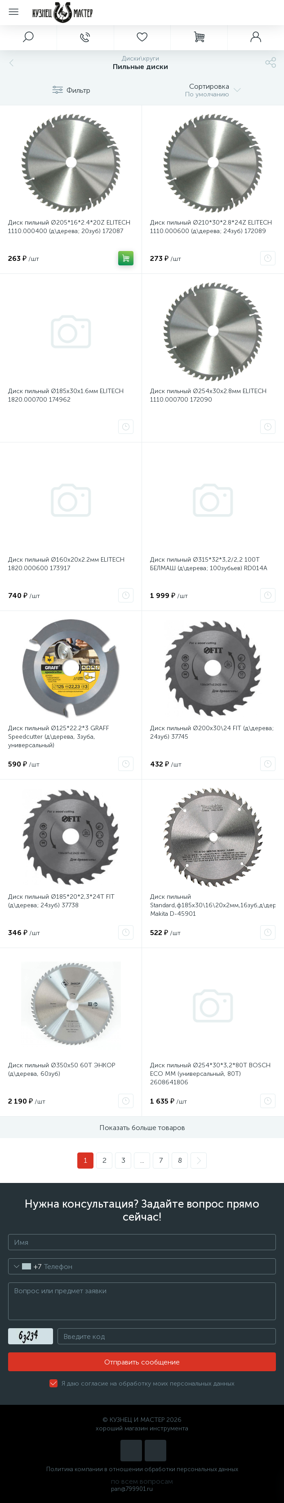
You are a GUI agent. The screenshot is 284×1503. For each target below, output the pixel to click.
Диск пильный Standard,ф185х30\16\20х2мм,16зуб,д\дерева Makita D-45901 (212, 905)
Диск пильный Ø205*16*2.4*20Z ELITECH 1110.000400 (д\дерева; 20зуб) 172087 (69, 227)
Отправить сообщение (142, 1362)
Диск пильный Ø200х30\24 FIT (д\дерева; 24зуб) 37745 (212, 732)
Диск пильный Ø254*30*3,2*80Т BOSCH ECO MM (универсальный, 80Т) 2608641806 (210, 1073)
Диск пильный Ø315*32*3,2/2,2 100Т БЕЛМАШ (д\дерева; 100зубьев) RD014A (208, 564)
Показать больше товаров (142, 1127)
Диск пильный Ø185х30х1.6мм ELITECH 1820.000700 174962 (66, 395)
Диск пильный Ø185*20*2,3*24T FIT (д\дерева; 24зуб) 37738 (61, 901)
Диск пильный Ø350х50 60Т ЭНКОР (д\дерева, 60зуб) (61, 1069)
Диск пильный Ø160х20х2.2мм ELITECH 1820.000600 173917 (66, 564)
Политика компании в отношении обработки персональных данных (142, 1469)
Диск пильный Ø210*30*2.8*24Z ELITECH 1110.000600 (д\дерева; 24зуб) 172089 (211, 227)
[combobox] (25, 1266)
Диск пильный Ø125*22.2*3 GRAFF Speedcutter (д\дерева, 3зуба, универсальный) (58, 736)
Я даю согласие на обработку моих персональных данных (148, 1383)
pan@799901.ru (132, 1489)
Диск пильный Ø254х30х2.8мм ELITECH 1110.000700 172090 (208, 395)
